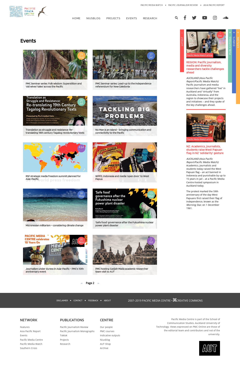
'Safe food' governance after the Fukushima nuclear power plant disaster (124, 224)
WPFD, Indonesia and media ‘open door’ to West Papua (122, 178)
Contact (78, 300)
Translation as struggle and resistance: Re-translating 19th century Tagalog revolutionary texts (55, 131)
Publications (230, 46)
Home (76, 18)
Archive (104, 348)
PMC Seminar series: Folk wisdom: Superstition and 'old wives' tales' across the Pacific (54, 85)
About (107, 300)
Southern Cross (28, 348)
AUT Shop (105, 343)
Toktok (63, 335)
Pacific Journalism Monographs (77, 331)
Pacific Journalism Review (183, 5)
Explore (238, 42)
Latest (182, 64)
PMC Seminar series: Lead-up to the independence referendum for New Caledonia (123, 85)
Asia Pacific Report (214, 5)
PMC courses (107, 331)
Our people (106, 327)
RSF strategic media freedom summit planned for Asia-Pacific (53, 178)
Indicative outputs (110, 335)
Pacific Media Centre (31, 339)
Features (25, 327)
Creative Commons (189, 300)
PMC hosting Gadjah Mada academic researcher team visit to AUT (121, 270)
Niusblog (93, 18)
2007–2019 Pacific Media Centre (149, 300)
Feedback (93, 300)
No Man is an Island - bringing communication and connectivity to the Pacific (123, 131)
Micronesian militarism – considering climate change (54, 225)
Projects (113, 18)
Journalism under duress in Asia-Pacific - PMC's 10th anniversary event (55, 270)
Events (131, 18)
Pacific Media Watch (152, 5)
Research (150, 18)
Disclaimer (62, 300)
